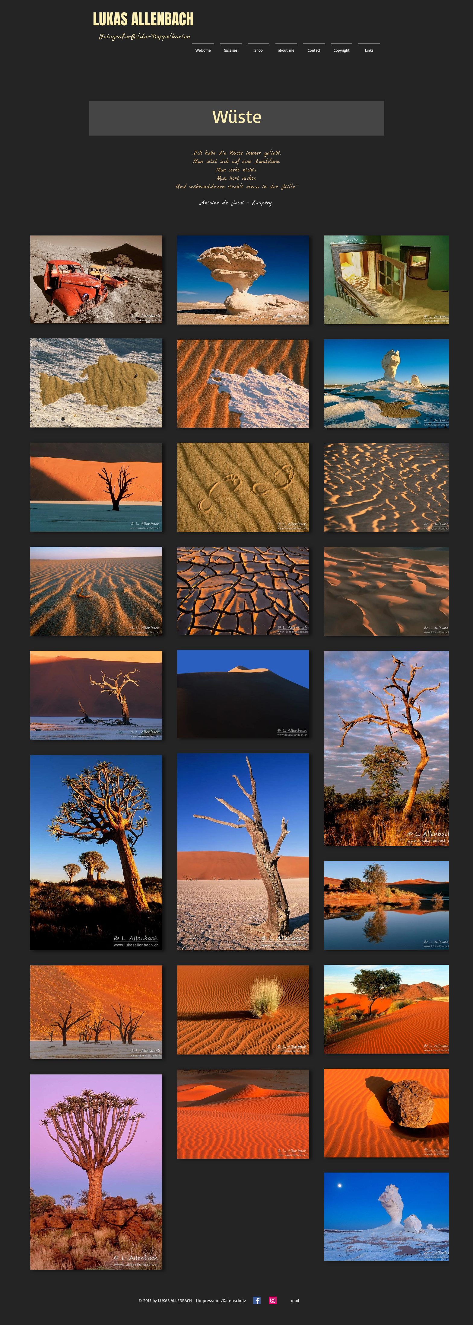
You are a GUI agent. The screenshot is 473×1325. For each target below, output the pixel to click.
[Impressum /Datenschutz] (222, 1300)
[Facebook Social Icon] (257, 1300)
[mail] (295, 1300)
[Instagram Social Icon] (273, 1300)
